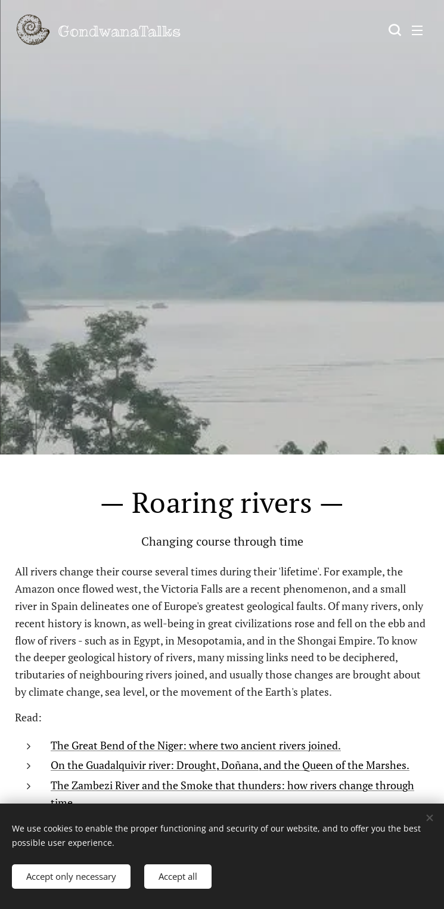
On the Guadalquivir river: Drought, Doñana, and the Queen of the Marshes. (230, 765)
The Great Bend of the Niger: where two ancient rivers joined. (196, 745)
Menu (417, 30)
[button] (393, 30)
